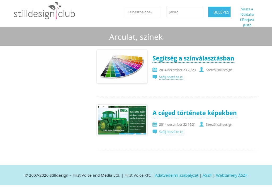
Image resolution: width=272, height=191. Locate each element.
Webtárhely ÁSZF (231, 175)
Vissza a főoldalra (247, 12)
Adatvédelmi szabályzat (176, 175)
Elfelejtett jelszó (247, 22)
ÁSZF (207, 175)
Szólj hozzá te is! (171, 77)
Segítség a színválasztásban (193, 58)
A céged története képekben (194, 113)
